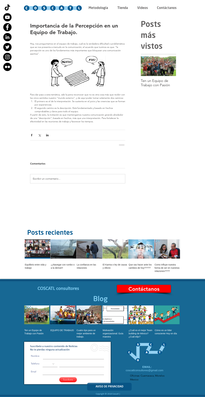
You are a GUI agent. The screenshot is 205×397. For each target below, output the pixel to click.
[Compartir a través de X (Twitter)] (39, 135)
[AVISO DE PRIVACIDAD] (109, 387)
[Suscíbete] (68, 379)
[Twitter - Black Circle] (7, 47)
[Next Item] (170, 66)
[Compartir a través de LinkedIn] (47, 135)
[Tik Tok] (7, 7)
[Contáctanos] (144, 289)
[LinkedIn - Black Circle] (7, 37)
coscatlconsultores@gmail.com (144, 370)
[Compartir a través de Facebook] (31, 135)
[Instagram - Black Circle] (7, 57)
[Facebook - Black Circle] (7, 27)
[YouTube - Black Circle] (7, 17)
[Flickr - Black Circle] (7, 67)
